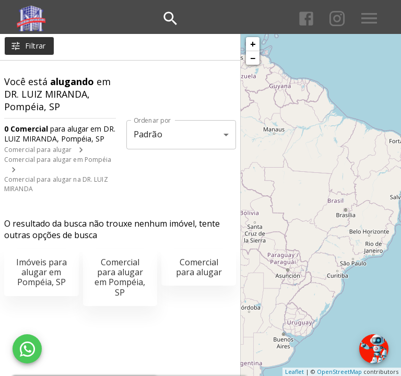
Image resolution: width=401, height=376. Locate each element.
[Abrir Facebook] (306, 18)
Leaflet (294, 371)
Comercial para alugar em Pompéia (58, 159)
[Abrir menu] (369, 18)
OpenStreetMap (339, 371)
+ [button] (253, 44)
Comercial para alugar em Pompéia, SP (120, 277)
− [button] (252, 58)
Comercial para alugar (38, 149)
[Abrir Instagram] (337, 18)
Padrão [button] (148, 134)
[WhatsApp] (27, 348)
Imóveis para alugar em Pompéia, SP (41, 272)
